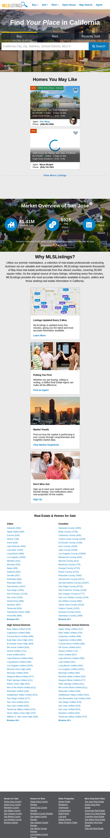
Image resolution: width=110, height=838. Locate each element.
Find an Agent (41, 390)
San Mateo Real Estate (95, 819)
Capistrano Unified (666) (18, 632)
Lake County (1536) (68, 550)
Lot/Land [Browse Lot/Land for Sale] (62, 816)
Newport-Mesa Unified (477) (20, 676)
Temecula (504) (14, 608)
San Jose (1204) (15, 597)
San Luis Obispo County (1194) (73, 597)
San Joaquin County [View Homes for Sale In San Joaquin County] (13, 813)
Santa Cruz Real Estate (95, 813)
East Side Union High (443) (20, 640)
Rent (54, 4)
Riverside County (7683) (70, 575)
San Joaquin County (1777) (72, 593)
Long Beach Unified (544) (19, 662)
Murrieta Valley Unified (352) (72, 676)
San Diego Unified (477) (18, 698)
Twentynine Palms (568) (18, 612)
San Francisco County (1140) (73, 590)
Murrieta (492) (14, 564)
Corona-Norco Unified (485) (20, 636)
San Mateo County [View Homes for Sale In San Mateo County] (12, 810)
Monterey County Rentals (41, 813)
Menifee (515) (13, 561)
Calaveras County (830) (70, 535)
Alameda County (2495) (70, 528)
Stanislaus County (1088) (71, 615)
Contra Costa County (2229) (72, 539)
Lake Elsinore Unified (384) (20, 658)
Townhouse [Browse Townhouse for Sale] (64, 807)
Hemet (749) (13, 539)
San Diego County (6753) (71, 586)
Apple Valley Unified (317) (71, 629)
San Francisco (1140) (17, 593)
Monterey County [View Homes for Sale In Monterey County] (11, 807)
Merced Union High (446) (19, 669)
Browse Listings (11, 822)
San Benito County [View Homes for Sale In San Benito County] (12, 816)
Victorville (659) (14, 615)
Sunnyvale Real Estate (95, 810)
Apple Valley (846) (15, 531)
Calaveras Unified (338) (70, 636)
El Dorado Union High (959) (20, 643)
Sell (44, 4)
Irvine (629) (12, 542)
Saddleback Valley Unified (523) (22, 694)
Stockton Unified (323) (69, 713)
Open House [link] (69, 4)
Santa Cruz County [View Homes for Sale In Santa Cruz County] (12, 804)
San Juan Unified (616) (18, 705)
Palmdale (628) (14, 579)
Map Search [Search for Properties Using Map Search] (85, 4)
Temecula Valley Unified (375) (21, 709)
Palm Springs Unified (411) (20, 680)
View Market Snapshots (46, 444)
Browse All (13, 619)
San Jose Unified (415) (69, 705)
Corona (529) (13, 535)
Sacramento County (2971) (71, 579)
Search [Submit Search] (98, 46)
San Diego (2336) (15, 590)
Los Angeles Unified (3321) (71, 669)
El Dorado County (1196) (70, 542)
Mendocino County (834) (70, 557)
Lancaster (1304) (15, 550)
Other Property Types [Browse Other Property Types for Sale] (68, 822)
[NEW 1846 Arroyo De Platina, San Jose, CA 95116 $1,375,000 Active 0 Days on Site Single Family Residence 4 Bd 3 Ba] (55, 145)
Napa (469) (12, 568)
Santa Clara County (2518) (71, 604)
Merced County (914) (69, 561)
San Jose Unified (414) (18, 702)
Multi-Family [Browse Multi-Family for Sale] (64, 813)
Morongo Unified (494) (17, 673)
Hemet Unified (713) (16, 651)
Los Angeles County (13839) (72, 553)
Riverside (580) (14, 583)
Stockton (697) (14, 604)
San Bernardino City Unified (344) (75, 698)
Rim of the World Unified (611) (21, 687)
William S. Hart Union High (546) (22, 716)
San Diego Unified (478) (70, 702)
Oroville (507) (13, 575)
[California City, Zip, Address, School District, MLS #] (45, 46)
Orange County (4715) (69, 568)
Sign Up (37, 499)
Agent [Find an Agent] (99, 4)
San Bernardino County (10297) (74, 583)
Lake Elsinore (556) (16, 546)
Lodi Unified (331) (67, 662)
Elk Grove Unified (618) (18, 647)
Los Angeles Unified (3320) (20, 665)
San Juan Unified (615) (70, 709)
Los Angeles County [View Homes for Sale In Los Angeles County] (13, 819)
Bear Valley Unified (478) (19, 629)
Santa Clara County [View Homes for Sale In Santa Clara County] (12, 802)
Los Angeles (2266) (16, 557)
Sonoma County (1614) (70, 612)
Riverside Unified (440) (18, 691)
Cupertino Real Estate (94, 816)
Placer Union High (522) (18, 684)
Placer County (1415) (69, 572)
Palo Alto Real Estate (94, 828)
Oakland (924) (14, 572)
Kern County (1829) (68, 546)
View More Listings (55, 175)
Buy (34, 4)
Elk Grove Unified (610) (70, 647)
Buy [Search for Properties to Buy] (19, 36)
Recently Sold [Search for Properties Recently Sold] (91, 36)
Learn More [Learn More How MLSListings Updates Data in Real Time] (39, 335)
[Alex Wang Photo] (73, 119)
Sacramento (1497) (16, 586)
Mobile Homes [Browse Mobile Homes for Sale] (65, 819)
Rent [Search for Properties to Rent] (55, 36)
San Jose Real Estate (94, 802)
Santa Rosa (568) (15, 601)
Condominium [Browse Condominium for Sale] (65, 810)
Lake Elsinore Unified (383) (72, 658)
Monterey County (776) (70, 564)
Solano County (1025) (69, 608)
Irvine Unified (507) (16, 654)
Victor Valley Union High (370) (21, 713)
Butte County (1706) (68, 531)
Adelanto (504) (14, 528)
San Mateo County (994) (70, 601)
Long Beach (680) (15, 553)
